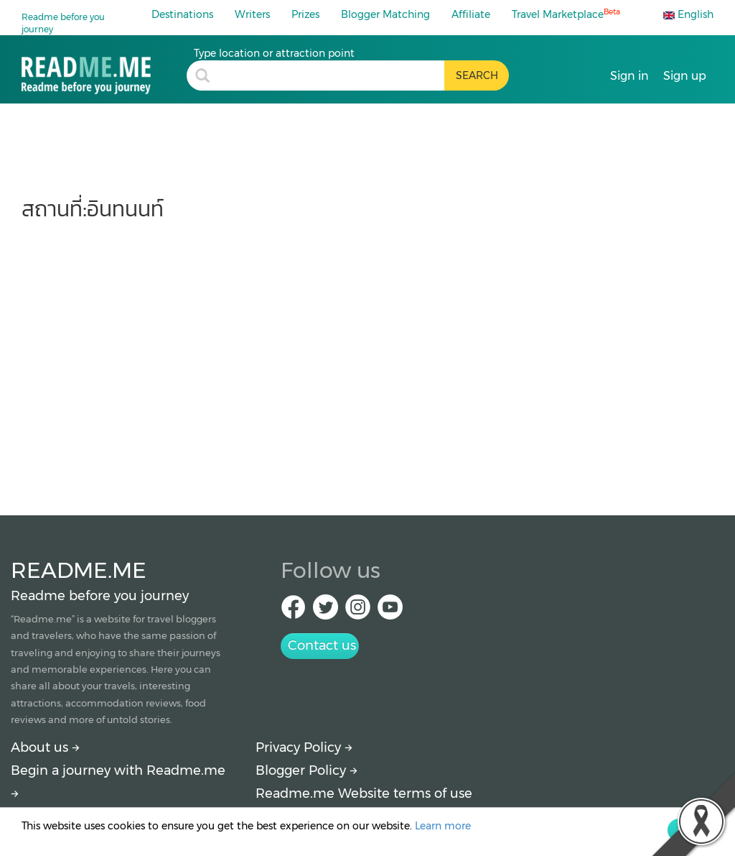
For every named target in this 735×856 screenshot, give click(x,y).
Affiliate (470, 14)
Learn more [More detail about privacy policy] (443, 825)
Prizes (305, 14)
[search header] (331, 75)
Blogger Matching (385, 14)
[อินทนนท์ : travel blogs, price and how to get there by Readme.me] (104, 70)
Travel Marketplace (566, 14)
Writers (252, 14)
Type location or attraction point (274, 53)
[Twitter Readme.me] (325, 611)
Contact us (322, 645)
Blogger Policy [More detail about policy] (306, 770)
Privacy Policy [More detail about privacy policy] (304, 747)
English (688, 14)
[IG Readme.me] (357, 611)
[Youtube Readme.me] (390, 611)
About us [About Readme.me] (45, 747)
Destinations (182, 14)
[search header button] (476, 75)
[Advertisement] (367, 360)
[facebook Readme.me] (293, 611)
